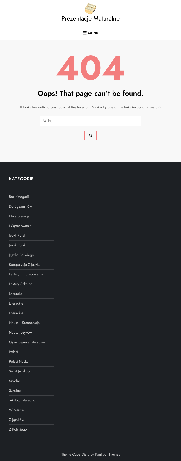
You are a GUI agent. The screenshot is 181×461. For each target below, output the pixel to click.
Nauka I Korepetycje (24, 322)
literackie (16, 303)
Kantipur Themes (107, 454)
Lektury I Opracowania (26, 274)
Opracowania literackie (27, 342)
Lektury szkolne (20, 284)
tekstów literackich (23, 400)
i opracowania (20, 225)
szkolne (15, 380)
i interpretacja (19, 216)
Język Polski (17, 235)
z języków (16, 419)
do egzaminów (20, 206)
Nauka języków (20, 332)
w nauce (16, 410)
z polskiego (18, 429)
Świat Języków (19, 371)
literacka (15, 293)
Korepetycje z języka (24, 264)
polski (13, 351)
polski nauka (19, 361)
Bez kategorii (19, 196)
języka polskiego (21, 254)
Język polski (17, 245)
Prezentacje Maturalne (90, 18)
